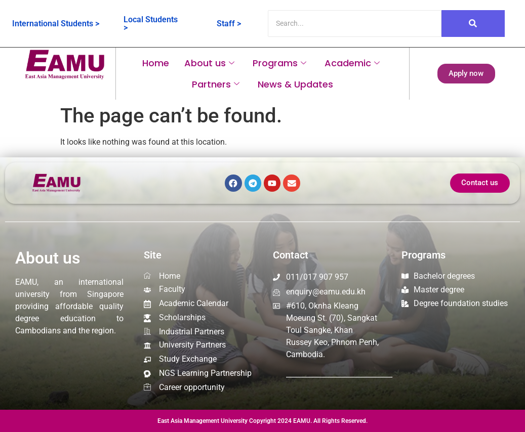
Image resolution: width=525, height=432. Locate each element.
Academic (352, 63)
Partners (215, 84)
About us (209, 63)
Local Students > (151, 23)
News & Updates (295, 84)
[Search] (354, 23)
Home (155, 63)
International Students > (55, 23)
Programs (279, 63)
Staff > (229, 23)
